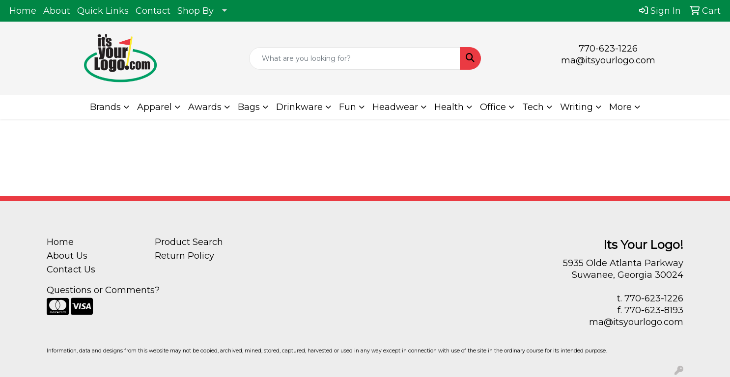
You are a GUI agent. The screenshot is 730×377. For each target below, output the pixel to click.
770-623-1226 (608, 48)
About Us (67, 255)
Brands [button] (105, 107)
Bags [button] (249, 107)
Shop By (195, 10)
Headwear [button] (395, 107)
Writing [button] (576, 107)
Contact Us (71, 269)
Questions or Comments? (103, 290)
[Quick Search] (354, 58)
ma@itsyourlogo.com (608, 60)
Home (22, 10)
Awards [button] (205, 107)
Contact (153, 10)
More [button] (620, 107)
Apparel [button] (154, 107)
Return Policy (184, 255)
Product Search (189, 242)
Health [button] (449, 107)
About (56, 10)
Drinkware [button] (299, 107)
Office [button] (493, 107)
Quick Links (103, 10)
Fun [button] (347, 107)
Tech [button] (533, 107)
